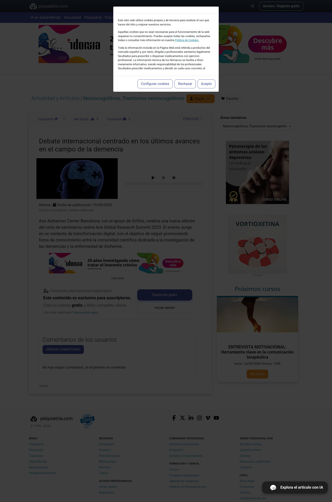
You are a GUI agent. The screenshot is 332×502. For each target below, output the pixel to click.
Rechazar (185, 84)
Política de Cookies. (187, 40)
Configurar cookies (155, 84)
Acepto (206, 84)
